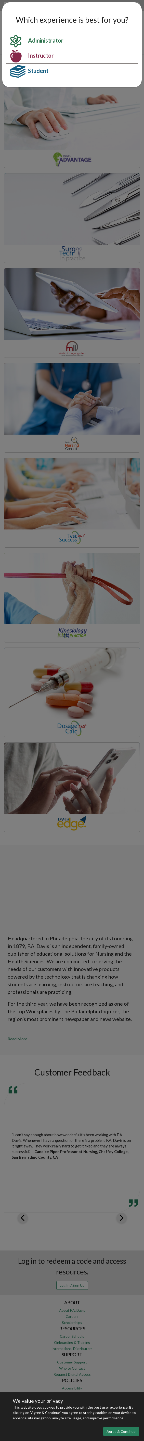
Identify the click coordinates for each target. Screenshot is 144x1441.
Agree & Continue (121, 1431)
